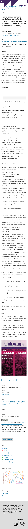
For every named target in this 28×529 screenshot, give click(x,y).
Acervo (7, 5)
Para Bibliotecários (6, 498)
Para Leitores (5, 493)
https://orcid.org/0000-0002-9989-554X (10, 35)
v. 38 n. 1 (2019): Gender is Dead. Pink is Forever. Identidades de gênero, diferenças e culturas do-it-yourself (12, 8)
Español (6, 450)
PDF (5, 380)
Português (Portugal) (9, 462)
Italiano (6, 457)
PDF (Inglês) (13, 380)
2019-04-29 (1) (5, 394)
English (6, 448)
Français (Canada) (8, 453)
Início (2, 5)
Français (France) (8, 455)
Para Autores (5, 495)
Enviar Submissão (7, 439)
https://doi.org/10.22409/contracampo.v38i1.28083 (14, 41)
